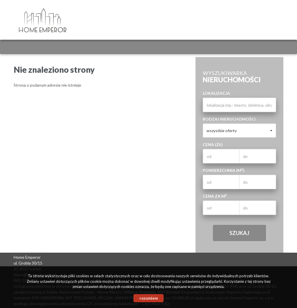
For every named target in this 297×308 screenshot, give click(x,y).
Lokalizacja (216, 93)
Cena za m (215, 195)
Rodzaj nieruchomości (229, 118)
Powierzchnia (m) (224, 170)
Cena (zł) (213, 144)
